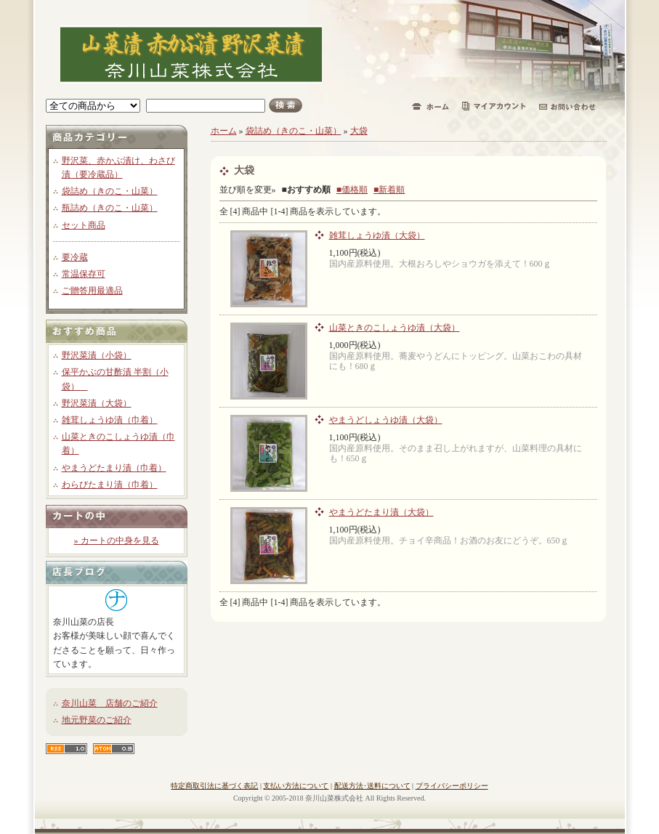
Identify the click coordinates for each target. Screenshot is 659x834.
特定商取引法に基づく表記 (214, 786)
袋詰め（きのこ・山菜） (110, 191)
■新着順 (389, 190)
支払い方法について (295, 786)
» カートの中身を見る (116, 540)
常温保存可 (83, 274)
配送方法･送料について (372, 786)
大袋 (359, 131)
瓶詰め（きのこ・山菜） (110, 208)
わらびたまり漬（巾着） (110, 484)
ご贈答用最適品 (92, 291)
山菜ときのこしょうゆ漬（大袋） (394, 328)
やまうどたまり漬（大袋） (381, 512)
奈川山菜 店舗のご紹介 (110, 703)
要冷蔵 (75, 257)
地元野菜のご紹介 (97, 720)
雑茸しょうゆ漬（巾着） (110, 420)
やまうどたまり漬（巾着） (114, 468)
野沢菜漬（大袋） (97, 403)
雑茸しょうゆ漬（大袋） (377, 235)
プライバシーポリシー (452, 786)
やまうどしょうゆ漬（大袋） (385, 420)
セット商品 (83, 225)
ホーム (224, 131)
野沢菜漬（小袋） (97, 355)
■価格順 (352, 190)
